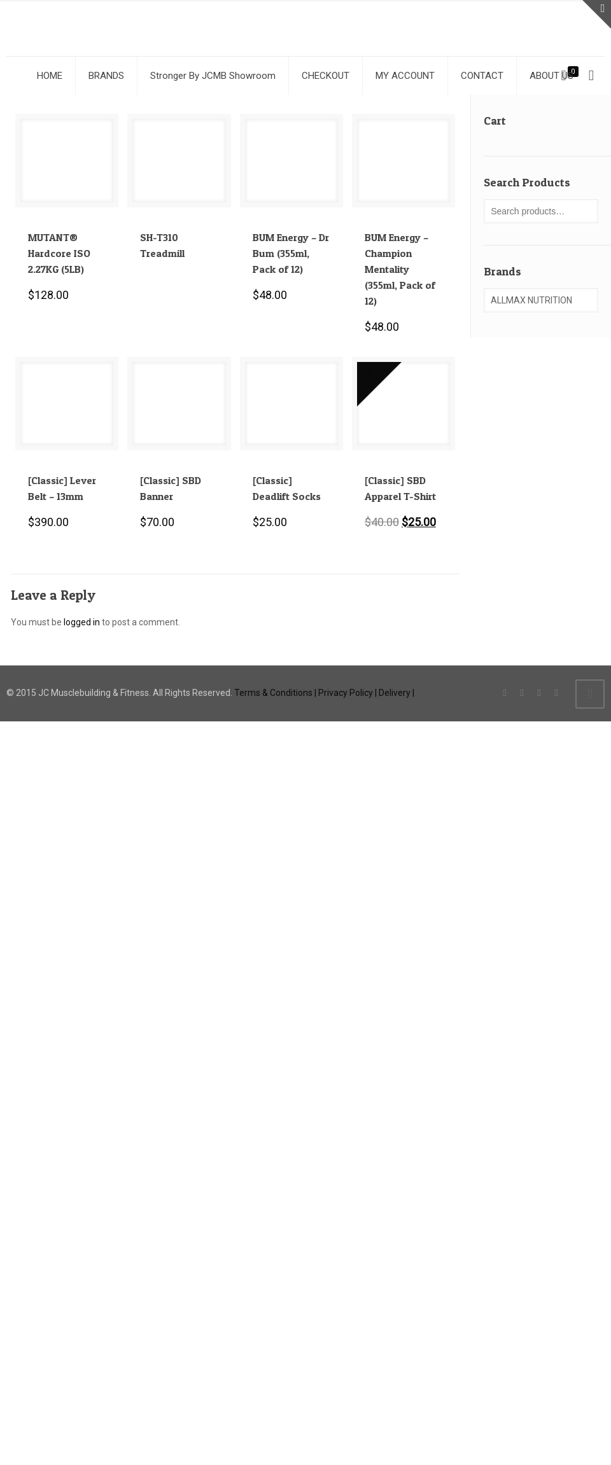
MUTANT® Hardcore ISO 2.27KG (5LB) (59, 253)
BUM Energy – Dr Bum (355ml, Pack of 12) (291, 253)
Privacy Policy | (347, 693)
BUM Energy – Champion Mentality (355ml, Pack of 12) (400, 269)
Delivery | (396, 693)
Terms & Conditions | (275, 693)
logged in (82, 622)
